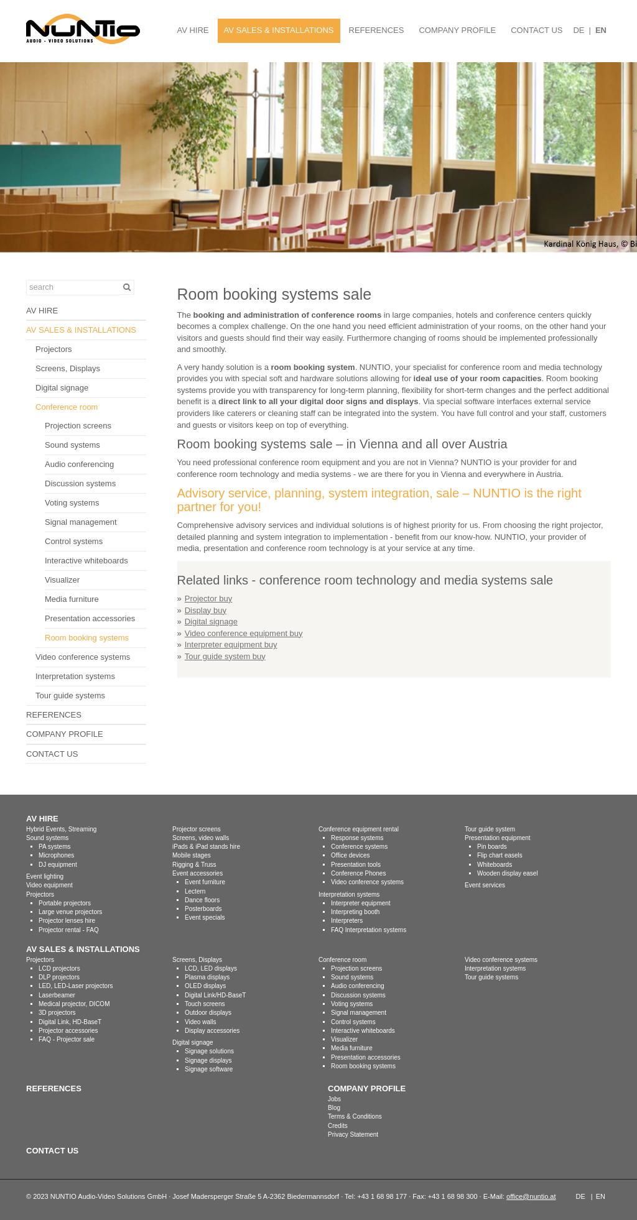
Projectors (53, 349)
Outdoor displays (208, 1012)
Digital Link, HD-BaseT (70, 1022)
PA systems (55, 846)
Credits (338, 1125)
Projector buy (209, 598)
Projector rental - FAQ (69, 930)
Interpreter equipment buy (231, 644)
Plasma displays (207, 977)
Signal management (81, 522)
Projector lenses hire (67, 920)
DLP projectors (59, 977)
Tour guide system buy (225, 656)
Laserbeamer (57, 995)
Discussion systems (80, 483)
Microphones (56, 855)
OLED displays (205, 985)
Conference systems (359, 846)
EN (601, 30)
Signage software (209, 1069)
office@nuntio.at (531, 1196)
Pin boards (492, 846)
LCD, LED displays (211, 968)
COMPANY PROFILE (457, 30)
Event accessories (197, 873)
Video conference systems (82, 657)
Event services (485, 885)
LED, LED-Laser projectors (76, 985)
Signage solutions (209, 1051)
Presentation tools (356, 864)
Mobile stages (191, 855)
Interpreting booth (355, 911)
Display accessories (212, 1030)
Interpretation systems (75, 676)
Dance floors (202, 900)
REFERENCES (376, 30)
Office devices (350, 855)
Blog (334, 1107)
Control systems (74, 541)
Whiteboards (494, 864)
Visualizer (62, 580)
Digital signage (61, 387)
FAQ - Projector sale (67, 1039)
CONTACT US (536, 30)
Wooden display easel (507, 873)
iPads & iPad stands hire (206, 846)
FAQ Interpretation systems (368, 930)
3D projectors (57, 1012)
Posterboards (203, 908)
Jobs (334, 1099)
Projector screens (196, 829)
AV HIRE (192, 30)
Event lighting (44, 876)
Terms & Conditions (355, 1116)
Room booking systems (87, 637)
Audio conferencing (79, 464)
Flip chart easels (500, 855)
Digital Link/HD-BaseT (215, 995)
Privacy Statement (353, 1134)
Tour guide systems (70, 695)
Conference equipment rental (358, 829)
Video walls (200, 1022)
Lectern (195, 891)
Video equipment (49, 885)
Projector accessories (68, 1030)
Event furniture (205, 882)
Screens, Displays (67, 368)
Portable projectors (65, 903)
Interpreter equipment (361, 903)
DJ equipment (58, 864)
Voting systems (72, 502)
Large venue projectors (70, 911)
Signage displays (208, 1060)
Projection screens (78, 425)
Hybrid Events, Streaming (61, 829)
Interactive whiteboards (86, 560)
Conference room (66, 407)
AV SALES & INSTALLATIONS (279, 30)
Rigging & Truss (194, 864)
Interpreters (347, 920)
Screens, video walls (200, 837)
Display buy (205, 610)
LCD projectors (59, 968)
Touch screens (205, 1003)
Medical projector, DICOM (74, 1003)
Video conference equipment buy (244, 633)
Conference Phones (358, 873)
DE (578, 30)
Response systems (357, 837)
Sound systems (72, 445)
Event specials (205, 917)
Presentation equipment (498, 837)
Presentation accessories (90, 618)
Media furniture (72, 599)
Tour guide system (490, 829)
